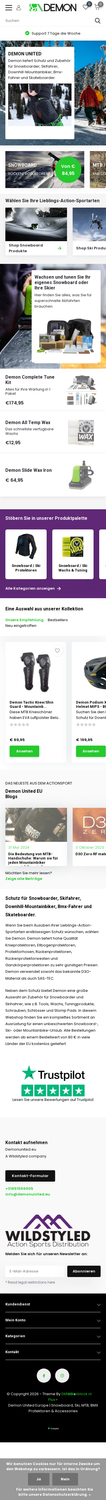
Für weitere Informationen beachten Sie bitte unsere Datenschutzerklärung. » (54, 1492)
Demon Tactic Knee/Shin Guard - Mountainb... (31, 704)
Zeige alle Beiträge (23, 878)
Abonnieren (84, 1271)
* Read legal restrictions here (30, 1282)
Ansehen (24, 751)
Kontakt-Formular (30, 1175)
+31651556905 (19, 1188)
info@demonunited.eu (27, 1194)
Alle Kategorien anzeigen (33, 588)
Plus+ (53, 1399)
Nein (65, 1479)
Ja (38, 1479)
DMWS (67, 1394)
